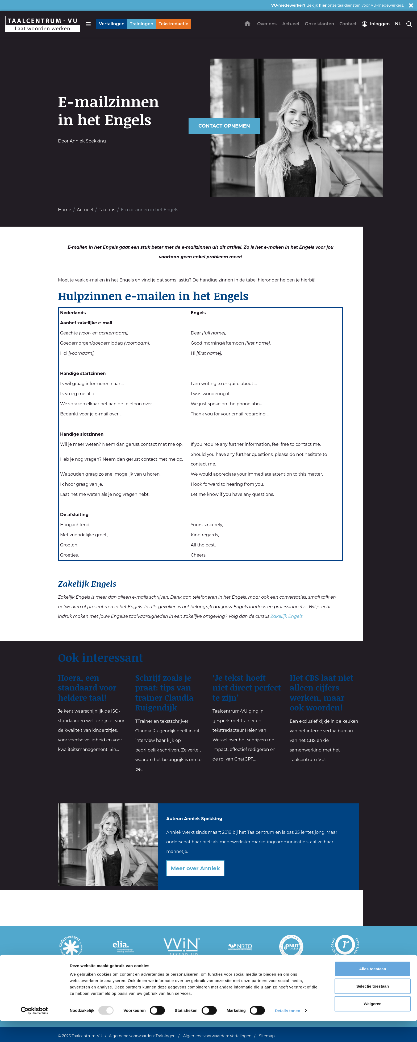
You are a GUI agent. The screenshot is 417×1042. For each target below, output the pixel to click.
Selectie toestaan (372, 1007)
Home (64, 209)
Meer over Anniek (195, 868)
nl (398, 23)
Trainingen (141, 23)
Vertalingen (111, 23)
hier (323, 5)
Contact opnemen (224, 126)
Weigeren (372, 1024)
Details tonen (287, 1031)
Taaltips (107, 209)
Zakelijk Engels (286, 616)
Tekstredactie (174, 23)
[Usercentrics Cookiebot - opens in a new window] (34, 1032)
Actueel (85, 209)
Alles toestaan (372, 989)
